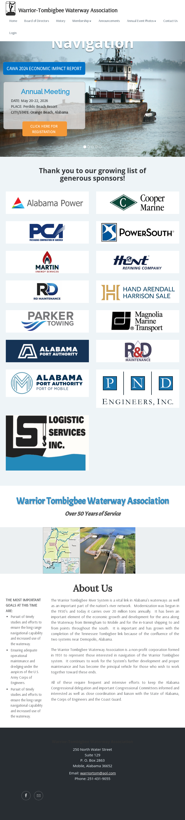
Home (13, 21)
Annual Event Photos (141, 21)
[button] (171, 78)
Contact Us (170, 21)
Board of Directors (36, 21)
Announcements (109, 21)
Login (13, 33)
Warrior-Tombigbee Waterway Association (61, 8)
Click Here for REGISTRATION (44, 128)
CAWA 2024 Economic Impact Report (44, 68)
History (60, 21)
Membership (82, 21)
